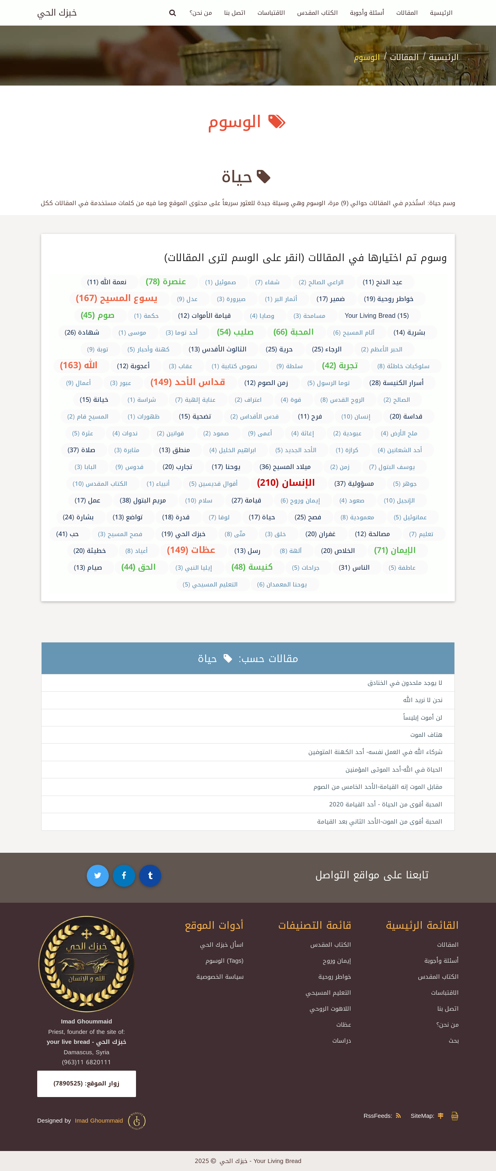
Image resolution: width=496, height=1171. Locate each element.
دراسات (341, 1041)
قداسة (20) (406, 416)
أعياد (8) (136, 551)
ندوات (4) (125, 433)
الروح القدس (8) (342, 399)
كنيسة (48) (252, 567)
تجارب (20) (178, 467)
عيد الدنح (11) (383, 282)
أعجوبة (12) (133, 366)
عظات (343, 1025)
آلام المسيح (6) (353, 332)
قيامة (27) (247, 500)
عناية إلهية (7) (195, 399)
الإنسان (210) (286, 482)
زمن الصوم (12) (266, 383)
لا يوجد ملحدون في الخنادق (405, 682)
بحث (454, 1041)
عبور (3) (120, 383)
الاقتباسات (271, 12)
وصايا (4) (262, 315)
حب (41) (67, 534)
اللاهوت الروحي (330, 1009)
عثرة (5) (82, 433)
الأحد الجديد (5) (295, 450)
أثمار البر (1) (281, 299)
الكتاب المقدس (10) (100, 483)
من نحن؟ (201, 12)
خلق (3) (275, 534)
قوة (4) (291, 399)
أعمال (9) (78, 383)
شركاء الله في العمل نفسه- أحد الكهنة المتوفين (375, 752)
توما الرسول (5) (328, 383)
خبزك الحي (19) (184, 534)
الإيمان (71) (395, 550)
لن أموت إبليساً (422, 717)
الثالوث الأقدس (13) (218, 349)
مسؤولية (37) (354, 483)
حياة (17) (262, 517)
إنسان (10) (355, 416)
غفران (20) (321, 534)
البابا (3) (85, 467)
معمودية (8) (357, 517)
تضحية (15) (195, 416)
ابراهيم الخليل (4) (232, 450)
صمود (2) (216, 433)
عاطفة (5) (402, 567)
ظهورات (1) (144, 416)
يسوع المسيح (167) (117, 298)
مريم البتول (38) (143, 500)
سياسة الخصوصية (220, 977)
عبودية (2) (347, 433)
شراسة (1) (142, 399)
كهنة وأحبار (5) (149, 349)
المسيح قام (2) (87, 416)
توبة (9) (97, 349)
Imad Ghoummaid (111, 1121)
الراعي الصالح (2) (321, 282)
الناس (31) (354, 567)
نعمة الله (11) (107, 282)
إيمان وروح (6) (300, 500)
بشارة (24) (78, 517)
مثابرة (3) (127, 450)
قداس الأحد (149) (187, 382)
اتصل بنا (235, 12)
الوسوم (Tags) (225, 961)
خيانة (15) (94, 399)
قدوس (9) (130, 467)
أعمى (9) (260, 433)
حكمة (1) (146, 315)
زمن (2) (340, 467)
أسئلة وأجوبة (367, 12)
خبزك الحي (57, 12)
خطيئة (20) (90, 551)
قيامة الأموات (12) (204, 315)
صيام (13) (88, 567)
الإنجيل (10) (399, 500)
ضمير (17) (330, 299)
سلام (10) (198, 500)
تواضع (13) (128, 517)
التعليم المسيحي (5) (210, 584)
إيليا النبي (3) (194, 567)
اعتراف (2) (248, 399)
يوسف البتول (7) (392, 467)
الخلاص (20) (338, 551)
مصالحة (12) (372, 534)
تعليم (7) (421, 534)
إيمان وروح (337, 961)
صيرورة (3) (231, 299)
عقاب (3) (180, 366)
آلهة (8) (291, 551)
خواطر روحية (334, 977)
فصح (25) (307, 517)
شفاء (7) (267, 282)
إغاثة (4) (302, 433)
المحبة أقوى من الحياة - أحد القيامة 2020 (385, 804)
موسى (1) (132, 332)
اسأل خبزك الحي (222, 945)
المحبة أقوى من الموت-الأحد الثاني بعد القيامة (379, 822)
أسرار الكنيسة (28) (396, 383)
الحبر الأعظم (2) (381, 349)
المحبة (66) (294, 331)
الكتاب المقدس (317, 12)
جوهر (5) (405, 483)
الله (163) (79, 365)
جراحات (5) (306, 567)
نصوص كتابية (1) (234, 366)
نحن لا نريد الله (422, 700)
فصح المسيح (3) (120, 534)
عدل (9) (187, 299)
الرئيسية (441, 12)
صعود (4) (351, 500)
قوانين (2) (170, 433)
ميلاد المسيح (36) (285, 467)
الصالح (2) (397, 399)
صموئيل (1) (220, 282)
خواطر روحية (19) (389, 299)
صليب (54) (235, 331)
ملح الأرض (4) (399, 433)
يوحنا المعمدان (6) (282, 584)
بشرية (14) (409, 332)
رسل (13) (247, 551)
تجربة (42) (340, 365)
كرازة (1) (347, 450)
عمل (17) (88, 500)
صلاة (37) (81, 450)
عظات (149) (191, 550)
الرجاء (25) (327, 349)
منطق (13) (174, 450)
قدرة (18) (176, 517)
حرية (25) (279, 349)
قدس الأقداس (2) (254, 416)
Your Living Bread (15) (377, 315)
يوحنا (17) (226, 467)
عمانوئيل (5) (410, 517)
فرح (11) (310, 416)
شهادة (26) (82, 332)
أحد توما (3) (182, 332)
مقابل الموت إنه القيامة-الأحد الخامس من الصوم (378, 787)
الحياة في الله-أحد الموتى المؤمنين (394, 769)
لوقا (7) (219, 517)
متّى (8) (235, 534)
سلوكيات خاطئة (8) (403, 366)
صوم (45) (98, 315)
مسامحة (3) (310, 315)
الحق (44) (138, 567)
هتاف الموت (426, 734)
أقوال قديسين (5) (213, 483)
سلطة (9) (289, 366)
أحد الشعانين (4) (400, 450)
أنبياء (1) (158, 483)
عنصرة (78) (166, 281)
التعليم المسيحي (328, 993)
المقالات (407, 12)
